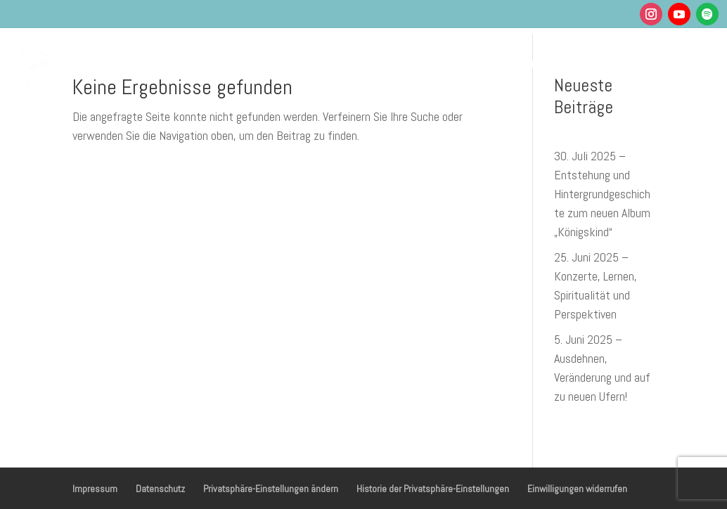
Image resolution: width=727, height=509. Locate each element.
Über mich (599, 62)
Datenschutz (160, 488)
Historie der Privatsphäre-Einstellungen (432, 488)
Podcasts (525, 62)
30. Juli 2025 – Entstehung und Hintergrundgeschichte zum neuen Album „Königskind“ (602, 194)
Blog (670, 62)
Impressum (94, 488)
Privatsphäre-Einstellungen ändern (270, 488)
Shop (447, 98)
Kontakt (501, 98)
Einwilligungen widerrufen (577, 488)
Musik (386, 62)
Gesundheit (306, 62)
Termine (458, 62)
